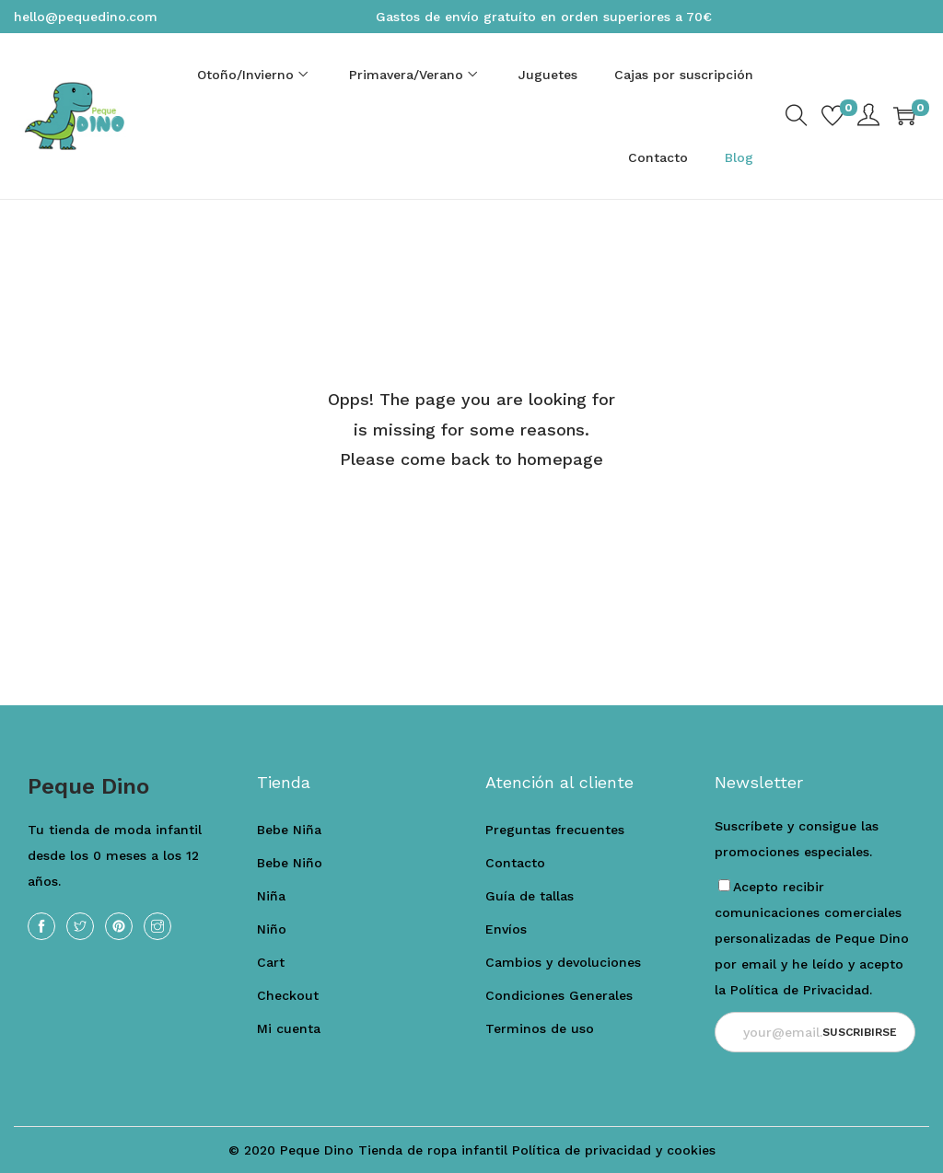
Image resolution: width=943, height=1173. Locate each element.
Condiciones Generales (559, 995)
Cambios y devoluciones (563, 962)
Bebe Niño (289, 862)
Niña (271, 895)
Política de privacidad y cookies (614, 1150)
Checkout (288, 995)
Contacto (515, 862)
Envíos (506, 929)
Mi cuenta (288, 1028)
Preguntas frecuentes (554, 829)
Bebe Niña (289, 829)
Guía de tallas (529, 895)
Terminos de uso (539, 1028)
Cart (271, 962)
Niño (271, 929)
